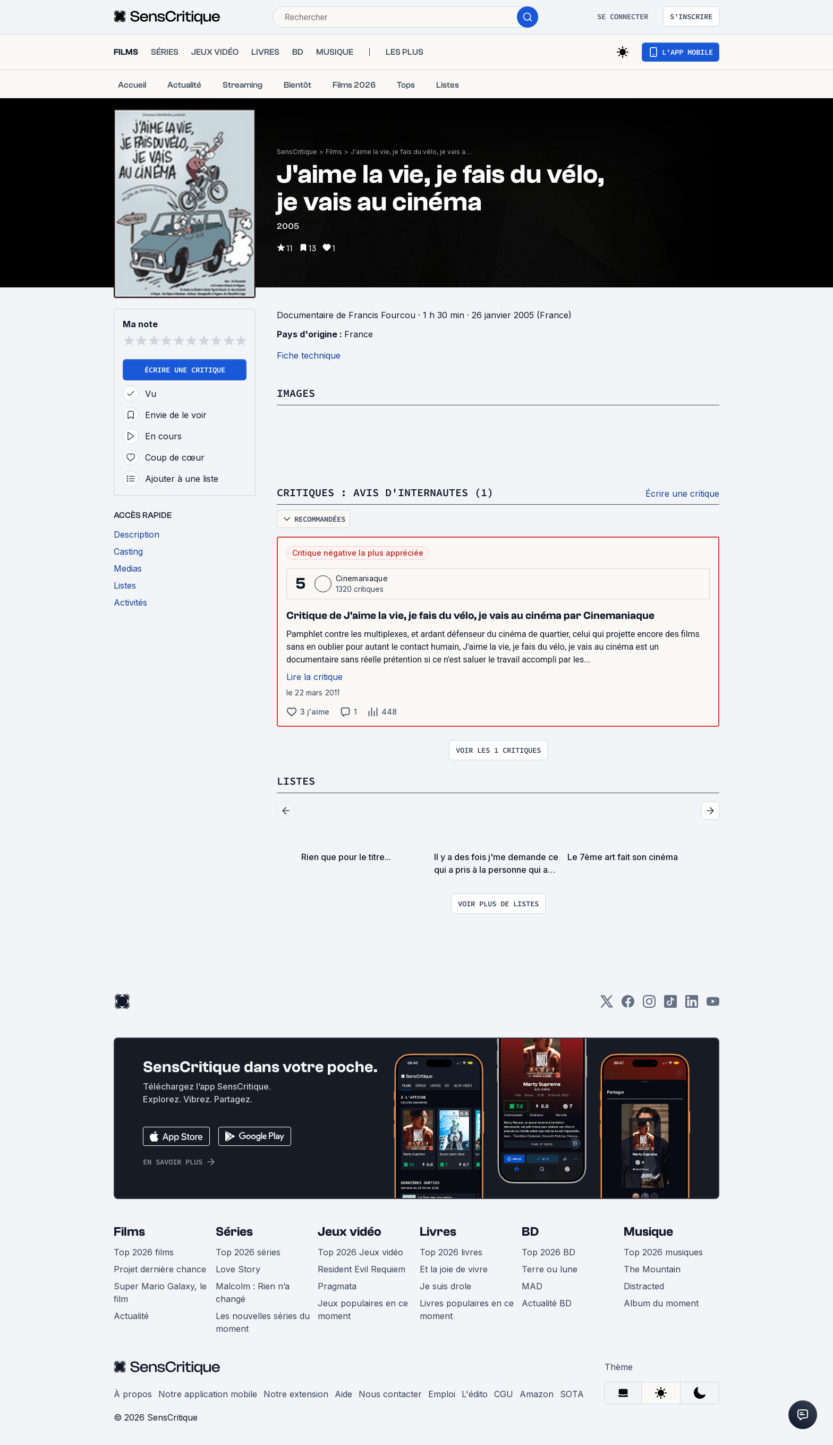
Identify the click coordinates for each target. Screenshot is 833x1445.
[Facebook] (628, 1004)
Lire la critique (314, 677)
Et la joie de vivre (454, 1269)
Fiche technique (309, 355)
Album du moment (661, 1303)
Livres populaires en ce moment (467, 1309)
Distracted (644, 1286)
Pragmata (337, 1286)
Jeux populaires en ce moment (363, 1309)
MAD (532, 1286)
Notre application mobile (207, 1394)
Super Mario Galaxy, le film (160, 1292)
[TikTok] (670, 1004)
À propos (133, 1394)
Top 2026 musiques (663, 1252)
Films (334, 152)
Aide (343, 1394)
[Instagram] (649, 1004)
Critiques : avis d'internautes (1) (385, 492)
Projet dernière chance (160, 1269)
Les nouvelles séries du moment (263, 1322)
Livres (438, 1232)
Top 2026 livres (451, 1252)
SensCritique (297, 152)
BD (530, 1232)
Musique (648, 1232)
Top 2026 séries (248, 1252)
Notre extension (296, 1394)
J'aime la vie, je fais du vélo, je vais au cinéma (412, 152)
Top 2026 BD (548, 1252)
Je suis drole (445, 1286)
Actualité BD (547, 1303)
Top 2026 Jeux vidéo (360, 1252)
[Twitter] (606, 1004)
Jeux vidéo (349, 1232)
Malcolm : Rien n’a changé (253, 1292)
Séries (234, 1232)
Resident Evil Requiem (361, 1269)
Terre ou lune (549, 1269)
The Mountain (652, 1269)
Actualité (131, 1316)
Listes (296, 780)
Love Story (238, 1269)
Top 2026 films (144, 1252)
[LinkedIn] (691, 1004)
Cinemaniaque (362, 578)
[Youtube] (713, 1004)
